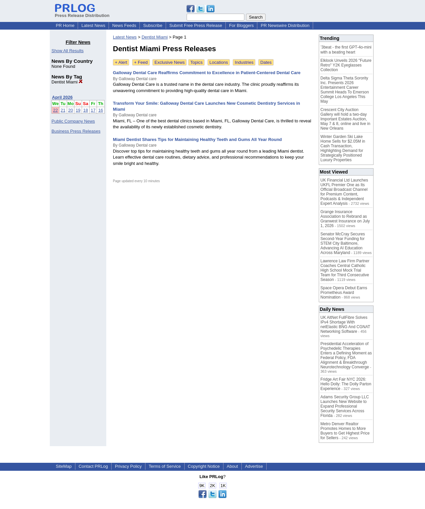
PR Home (65, 25)
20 (70, 110)
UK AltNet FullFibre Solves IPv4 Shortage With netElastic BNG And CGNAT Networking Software (345, 324)
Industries (244, 62)
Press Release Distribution (82, 13)
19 (78, 110)
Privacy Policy (128, 466)
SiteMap (64, 466)
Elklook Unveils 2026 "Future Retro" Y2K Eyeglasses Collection (346, 65)
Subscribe (152, 25)
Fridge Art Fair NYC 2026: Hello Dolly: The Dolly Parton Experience (345, 384)
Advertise (254, 466)
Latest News (93, 25)
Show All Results (67, 50)
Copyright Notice (204, 466)
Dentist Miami (67, 81)
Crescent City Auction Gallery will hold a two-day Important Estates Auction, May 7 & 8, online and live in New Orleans (345, 119)
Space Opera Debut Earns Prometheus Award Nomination (343, 293)
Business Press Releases (75, 131)
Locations (219, 62)
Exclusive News (169, 62)
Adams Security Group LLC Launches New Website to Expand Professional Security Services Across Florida (344, 406)
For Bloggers (241, 25)
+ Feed (141, 62)
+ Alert (121, 62)
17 (93, 110)
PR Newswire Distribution (285, 25)
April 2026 (62, 97)
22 (55, 110)
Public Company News (73, 121)
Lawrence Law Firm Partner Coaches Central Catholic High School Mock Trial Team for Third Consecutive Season (344, 270)
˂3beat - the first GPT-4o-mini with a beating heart (346, 50)
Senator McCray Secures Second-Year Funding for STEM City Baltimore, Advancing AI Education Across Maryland (342, 243)
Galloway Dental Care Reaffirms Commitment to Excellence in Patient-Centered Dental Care (206, 72)
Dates (266, 62)
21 (63, 110)
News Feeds (124, 25)
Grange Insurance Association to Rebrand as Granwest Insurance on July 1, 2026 (345, 218)
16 (100, 110)
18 (85, 110)
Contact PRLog (93, 466)
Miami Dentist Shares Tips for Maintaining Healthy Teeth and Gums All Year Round (197, 139)
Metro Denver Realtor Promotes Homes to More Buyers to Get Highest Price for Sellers (345, 431)
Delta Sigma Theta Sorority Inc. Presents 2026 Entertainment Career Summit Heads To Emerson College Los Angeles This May (344, 90)
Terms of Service (165, 466)
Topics (196, 62)
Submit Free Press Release (195, 25)
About (232, 466)
